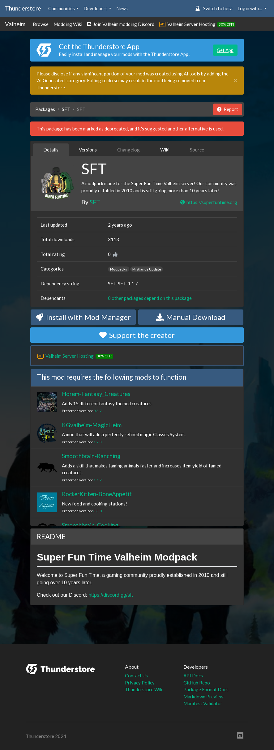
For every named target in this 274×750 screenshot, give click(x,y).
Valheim (15, 24)
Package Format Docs (206, 689)
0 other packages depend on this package (150, 298)
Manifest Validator (202, 703)
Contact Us (136, 675)
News (122, 8)
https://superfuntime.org (208, 202)
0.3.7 (97, 410)
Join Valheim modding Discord (120, 24)
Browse (41, 24)
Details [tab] (50, 149)
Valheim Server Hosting (191, 24)
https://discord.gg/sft (110, 595)
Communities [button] (61, 8)
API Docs (193, 675)
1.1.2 (97, 480)
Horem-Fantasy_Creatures (96, 393)
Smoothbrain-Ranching (91, 455)
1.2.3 (97, 442)
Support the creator (137, 334)
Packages (45, 109)
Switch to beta (214, 8)
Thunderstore (23, 8)
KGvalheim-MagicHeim (92, 424)
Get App (225, 50)
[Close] (235, 80)
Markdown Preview (203, 696)
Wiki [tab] (164, 149)
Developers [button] (95, 8)
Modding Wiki (68, 24)
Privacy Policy (140, 682)
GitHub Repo (196, 682)
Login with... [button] (250, 8)
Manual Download (190, 317)
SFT (66, 109)
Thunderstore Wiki (144, 689)
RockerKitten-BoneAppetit (97, 493)
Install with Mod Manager (83, 317)
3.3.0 (97, 511)
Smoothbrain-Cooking (90, 525)
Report (227, 109)
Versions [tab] (88, 149)
